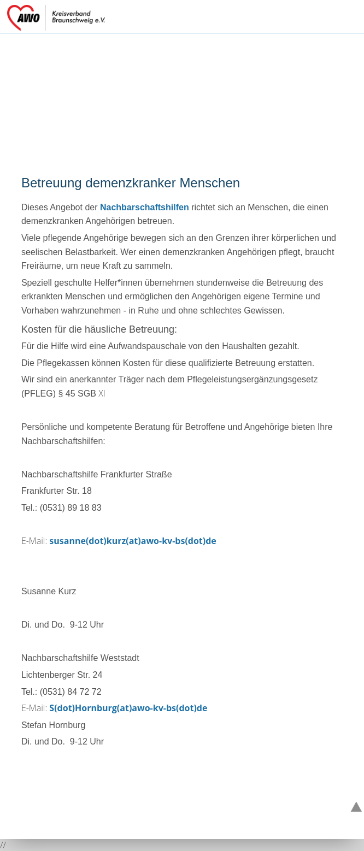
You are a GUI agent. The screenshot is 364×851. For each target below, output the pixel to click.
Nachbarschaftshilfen (144, 207)
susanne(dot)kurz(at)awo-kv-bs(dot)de (132, 541)
